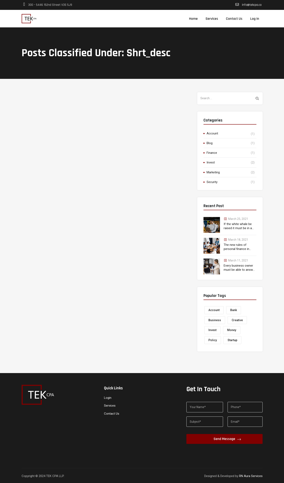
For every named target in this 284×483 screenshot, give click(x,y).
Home (193, 18)
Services (212, 18)
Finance (212, 153)
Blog (210, 143)
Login (107, 398)
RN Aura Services (251, 476)
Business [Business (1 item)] (214, 320)
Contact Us (234, 18)
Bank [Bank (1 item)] (233, 310)
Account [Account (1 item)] (214, 310)
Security (212, 182)
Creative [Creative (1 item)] (237, 320)
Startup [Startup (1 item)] (232, 340)
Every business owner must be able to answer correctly (240, 268)
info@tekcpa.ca (251, 5)
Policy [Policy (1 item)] (212, 340)
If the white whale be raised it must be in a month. (238, 226)
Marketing (213, 172)
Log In (254, 18)
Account (212, 133)
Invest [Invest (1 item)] (212, 330)
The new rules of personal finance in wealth (236, 247)
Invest (211, 162)
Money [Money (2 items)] (231, 330)
